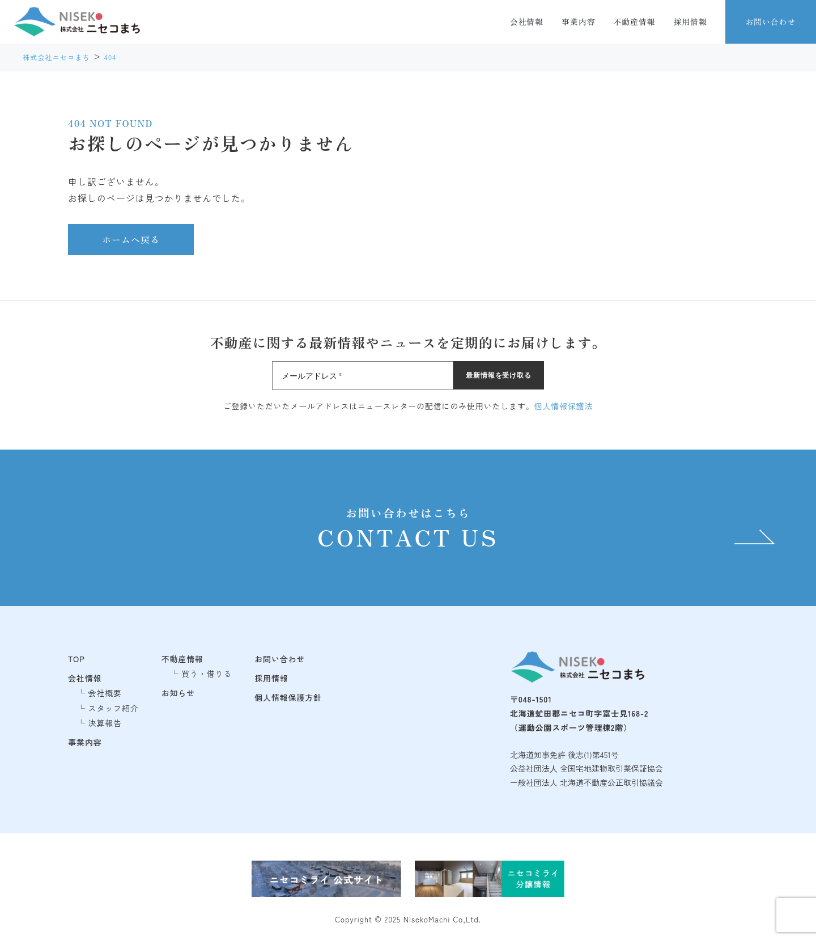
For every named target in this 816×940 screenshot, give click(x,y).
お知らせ (178, 692)
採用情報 (690, 21)
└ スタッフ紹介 (108, 708)
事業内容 (578, 21)
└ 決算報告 (99, 723)
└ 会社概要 (99, 692)
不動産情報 (634, 21)
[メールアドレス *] (362, 375)
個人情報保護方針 (288, 697)
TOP (76, 658)
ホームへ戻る (131, 239)
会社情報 (526, 21)
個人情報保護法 (563, 406)
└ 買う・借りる (201, 673)
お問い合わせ (770, 21)
